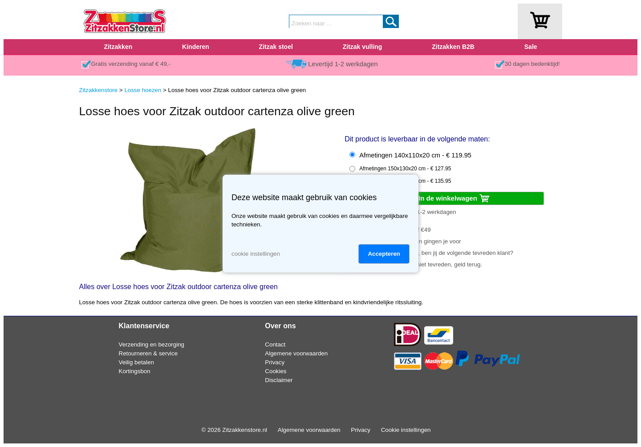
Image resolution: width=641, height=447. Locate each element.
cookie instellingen (255, 253)
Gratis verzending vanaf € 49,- (131, 63)
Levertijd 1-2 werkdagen (342, 64)
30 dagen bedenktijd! (532, 63)
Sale (530, 46)
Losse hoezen (142, 90)
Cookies (275, 371)
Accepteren (384, 253)
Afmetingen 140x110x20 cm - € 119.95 (415, 155)
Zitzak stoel (276, 46)
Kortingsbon (134, 371)
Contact (275, 344)
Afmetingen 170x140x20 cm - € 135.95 (405, 181)
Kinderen (195, 46)
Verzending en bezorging (151, 344)
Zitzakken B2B (453, 46)
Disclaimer (278, 380)
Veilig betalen (136, 362)
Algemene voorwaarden (296, 353)
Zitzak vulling (362, 46)
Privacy (274, 362)
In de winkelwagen (454, 198)
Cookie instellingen (406, 430)
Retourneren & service (148, 353)
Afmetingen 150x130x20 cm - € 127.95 (405, 168)
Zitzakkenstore (98, 90)
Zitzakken (118, 46)
